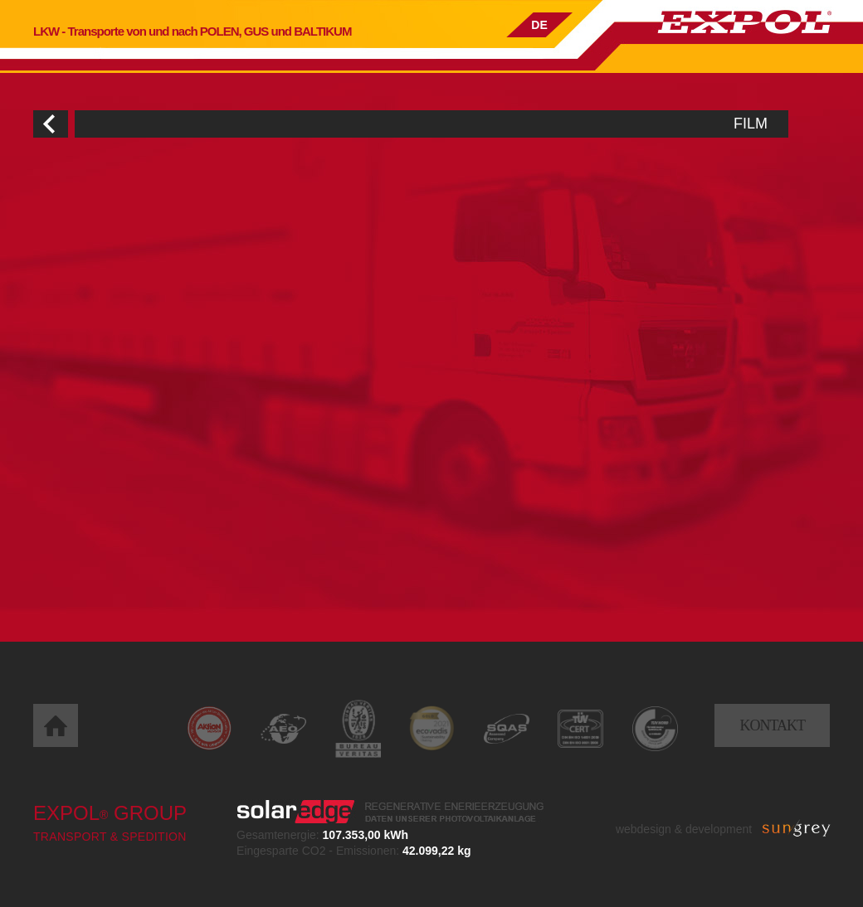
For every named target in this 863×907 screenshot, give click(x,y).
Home (55, 725)
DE (539, 25)
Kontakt (772, 725)
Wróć (50, 124)
